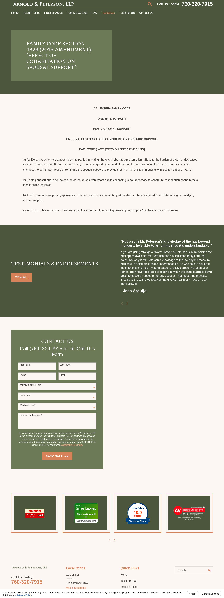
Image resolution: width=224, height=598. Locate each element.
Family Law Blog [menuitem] (77, 12)
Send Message (56, 455)
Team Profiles (128, 580)
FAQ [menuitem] (94, 12)
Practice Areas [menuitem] (53, 12)
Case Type (24, 395)
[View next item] (127, 303)
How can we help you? (30, 415)
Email (61, 375)
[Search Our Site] (209, 570)
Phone (22, 375)
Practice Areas (129, 586)
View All (21, 277)
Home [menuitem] (15, 12)
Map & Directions (76, 587)
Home (124, 574)
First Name (24, 365)
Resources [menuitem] (108, 12)
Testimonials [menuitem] (127, 12)
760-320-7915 (197, 4)
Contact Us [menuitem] (146, 12)
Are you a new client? (29, 385)
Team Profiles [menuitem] (31, 12)
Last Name (64, 365)
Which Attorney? (27, 405)
